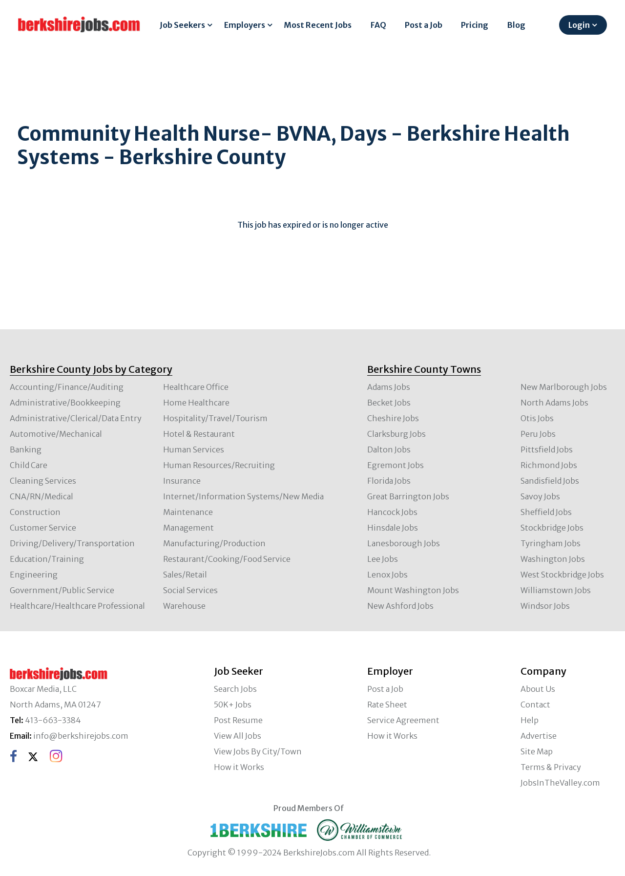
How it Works (239, 767)
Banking (26, 449)
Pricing (474, 25)
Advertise (539, 736)
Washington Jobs (553, 559)
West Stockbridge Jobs (562, 574)
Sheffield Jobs (546, 512)
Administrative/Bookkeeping (65, 402)
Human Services (193, 449)
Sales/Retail (185, 574)
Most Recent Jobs (318, 25)
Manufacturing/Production (214, 543)
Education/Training (47, 559)
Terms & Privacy (551, 767)
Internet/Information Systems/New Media (243, 496)
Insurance (182, 481)
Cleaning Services (43, 481)
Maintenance (188, 512)
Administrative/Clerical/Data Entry (76, 418)
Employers (244, 25)
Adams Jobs (388, 387)
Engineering (34, 574)
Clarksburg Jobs (396, 434)
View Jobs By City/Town (258, 751)
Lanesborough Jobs (403, 543)
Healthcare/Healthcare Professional (77, 606)
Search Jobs (235, 689)
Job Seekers (182, 25)
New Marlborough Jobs (564, 387)
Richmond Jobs (549, 465)
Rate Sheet (387, 704)
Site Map (537, 751)
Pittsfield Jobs (547, 449)
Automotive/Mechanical (56, 434)
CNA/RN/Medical (41, 496)
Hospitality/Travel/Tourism (215, 418)
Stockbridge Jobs (552, 528)
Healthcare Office (196, 387)
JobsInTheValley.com (560, 783)
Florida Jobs (389, 481)
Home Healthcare (196, 402)
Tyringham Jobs (551, 543)
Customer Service (43, 528)
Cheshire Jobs (393, 418)
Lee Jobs (382, 559)
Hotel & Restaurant (199, 434)
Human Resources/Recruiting (219, 465)
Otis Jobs (537, 418)
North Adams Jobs (554, 402)
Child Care (28, 465)
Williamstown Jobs (556, 590)
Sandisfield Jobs (550, 481)
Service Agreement (403, 720)
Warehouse (184, 606)
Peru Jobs (538, 434)
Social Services (190, 590)
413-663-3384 (53, 720)
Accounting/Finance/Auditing (67, 387)
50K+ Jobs (232, 704)
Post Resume (238, 720)
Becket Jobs (389, 402)
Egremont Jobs (395, 465)
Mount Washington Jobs (413, 590)
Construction (35, 512)
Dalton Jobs (389, 449)
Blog (516, 25)
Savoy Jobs (540, 496)
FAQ (378, 25)
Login (579, 25)
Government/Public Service (62, 590)
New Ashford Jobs (400, 606)
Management (188, 528)
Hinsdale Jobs (392, 528)
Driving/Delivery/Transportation (72, 543)
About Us (538, 689)
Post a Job (423, 25)
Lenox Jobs (387, 574)
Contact (535, 704)
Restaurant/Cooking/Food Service (227, 559)
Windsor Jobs (545, 606)
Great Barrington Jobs (408, 496)
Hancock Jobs (392, 512)
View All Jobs (237, 736)
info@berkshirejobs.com (80, 736)
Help (530, 720)
